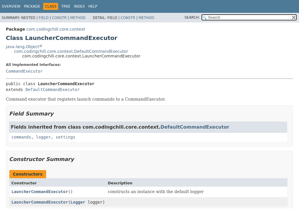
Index (79, 6)
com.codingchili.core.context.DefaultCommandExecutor (71, 51)
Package (32, 6)
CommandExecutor (24, 71)
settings (65, 137)
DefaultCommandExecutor (52, 89)
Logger (77, 202)
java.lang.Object (22, 46)
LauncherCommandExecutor (39, 191)
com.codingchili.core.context (55, 29)
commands (21, 137)
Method (78, 18)
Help (93, 6)
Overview (11, 6)
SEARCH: (192, 17)
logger (43, 137)
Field (43, 18)
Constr (59, 18)
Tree (65, 6)
